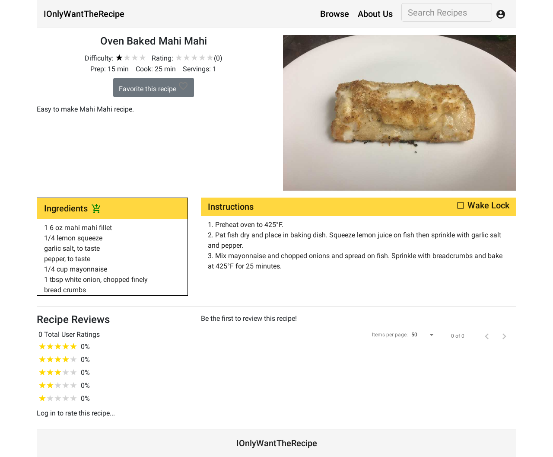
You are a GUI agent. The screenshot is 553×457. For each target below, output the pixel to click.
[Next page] (504, 336)
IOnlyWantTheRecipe (84, 14)
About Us (375, 14)
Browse (334, 14)
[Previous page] (487, 336)
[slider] (130, 57)
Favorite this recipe (153, 87)
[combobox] (423, 335)
